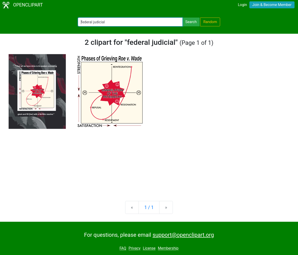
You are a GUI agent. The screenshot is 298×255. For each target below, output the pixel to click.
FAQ (123, 248)
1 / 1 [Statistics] (149, 207)
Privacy (135, 248)
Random (210, 22)
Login (242, 5)
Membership (168, 248)
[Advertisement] (149, 161)
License (149, 248)
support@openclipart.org (183, 235)
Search (191, 22)
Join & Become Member (272, 5)
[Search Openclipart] (130, 22)
